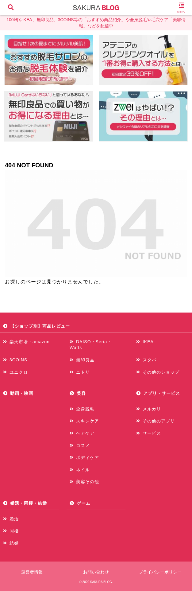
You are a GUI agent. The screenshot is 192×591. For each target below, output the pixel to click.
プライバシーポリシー (160, 572)
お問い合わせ (96, 572)
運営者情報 (32, 572)
